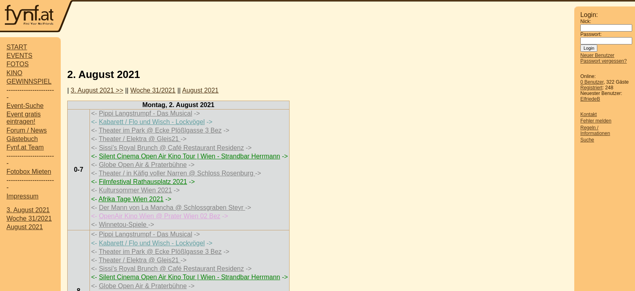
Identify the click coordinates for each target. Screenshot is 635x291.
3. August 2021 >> (97, 90)
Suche (587, 140)
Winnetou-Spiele (123, 224)
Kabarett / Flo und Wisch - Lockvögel (152, 121)
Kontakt (588, 114)
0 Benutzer (591, 82)
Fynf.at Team (25, 147)
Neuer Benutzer (597, 55)
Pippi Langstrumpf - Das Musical (145, 113)
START (16, 47)
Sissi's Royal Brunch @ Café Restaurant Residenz (171, 147)
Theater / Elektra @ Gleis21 (140, 138)
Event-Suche (25, 105)
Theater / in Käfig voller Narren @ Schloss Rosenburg (177, 173)
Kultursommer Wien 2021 (135, 190)
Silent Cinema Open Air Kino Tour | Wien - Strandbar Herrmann (189, 156)
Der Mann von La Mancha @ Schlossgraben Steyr (172, 207)
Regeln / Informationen (595, 130)
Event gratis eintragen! (23, 118)
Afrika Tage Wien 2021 (131, 199)
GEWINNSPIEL (28, 81)
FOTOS (17, 64)
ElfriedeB (590, 99)
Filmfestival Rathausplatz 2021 (143, 181)
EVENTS (19, 55)
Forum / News (26, 130)
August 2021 (24, 227)
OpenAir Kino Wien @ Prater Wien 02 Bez (159, 216)
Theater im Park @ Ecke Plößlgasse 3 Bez (160, 130)
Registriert (591, 88)
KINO (14, 73)
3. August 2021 (28, 210)
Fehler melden (596, 121)
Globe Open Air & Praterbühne (143, 164)
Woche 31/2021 (29, 218)
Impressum (22, 196)
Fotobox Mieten (28, 171)
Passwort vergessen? (603, 61)
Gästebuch (22, 138)
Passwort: (591, 34)
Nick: (585, 21)
